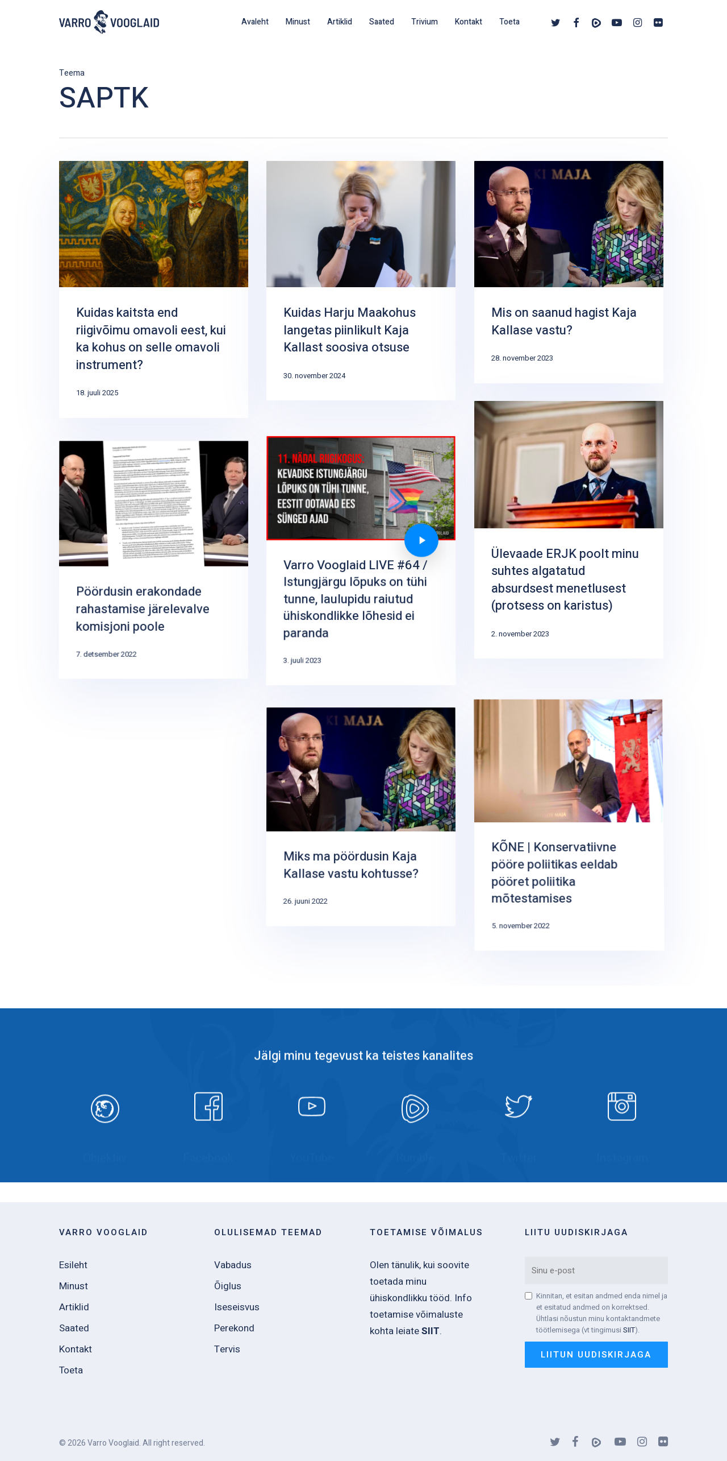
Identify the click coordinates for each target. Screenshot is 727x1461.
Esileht (73, 1265)
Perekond (234, 1328)
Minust (73, 1286)
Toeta (71, 1370)
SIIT (629, 1330)
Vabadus (233, 1265)
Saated (74, 1328)
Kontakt (75, 1349)
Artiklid (74, 1307)
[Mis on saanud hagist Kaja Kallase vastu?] (568, 272)
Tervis (227, 1349)
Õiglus (227, 1286)
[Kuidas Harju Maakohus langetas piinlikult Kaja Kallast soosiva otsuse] (361, 280)
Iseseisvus (237, 1307)
